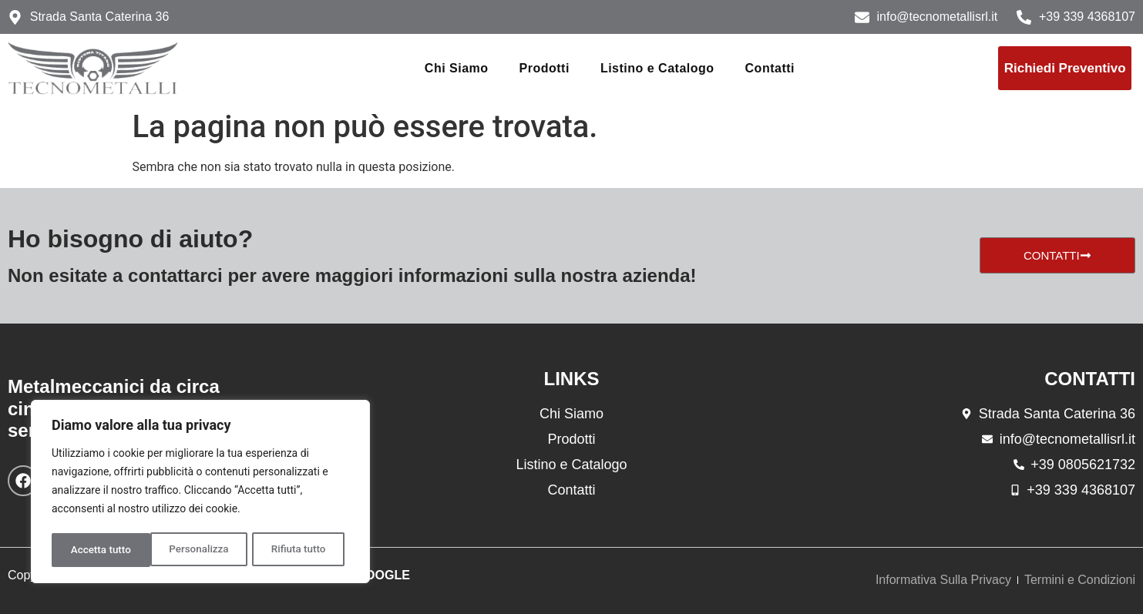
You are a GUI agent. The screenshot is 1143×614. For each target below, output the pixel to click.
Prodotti (544, 68)
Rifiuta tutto (200, 550)
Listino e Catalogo (657, 68)
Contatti (770, 68)
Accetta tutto (300, 550)
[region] (200, 493)
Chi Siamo (457, 68)
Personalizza (100, 550)
